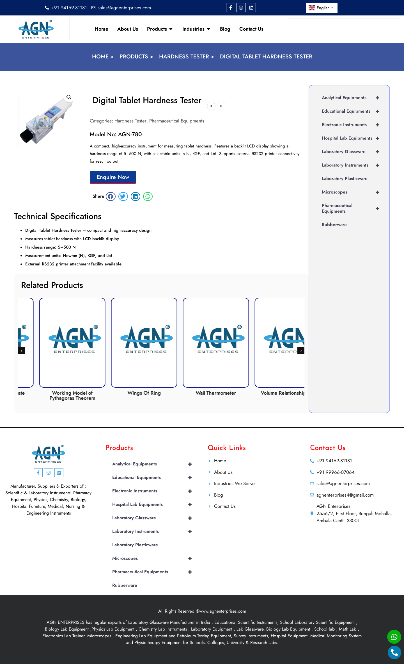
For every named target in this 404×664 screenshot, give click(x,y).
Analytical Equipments (353, 97)
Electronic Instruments (353, 124)
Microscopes (353, 192)
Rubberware (334, 224)
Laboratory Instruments (353, 165)
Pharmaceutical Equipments (176, 120)
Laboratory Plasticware (345, 178)
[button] (69, 97)
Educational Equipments (353, 111)
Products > (136, 57)
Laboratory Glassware (353, 151)
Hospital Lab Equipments (353, 138)
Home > (103, 57)
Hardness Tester (130, 120)
